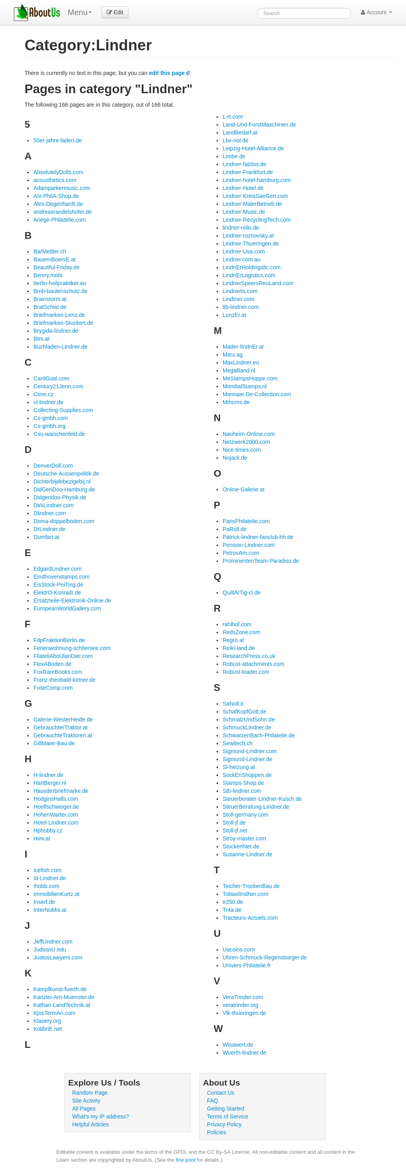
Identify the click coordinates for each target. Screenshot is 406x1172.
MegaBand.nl (238, 370)
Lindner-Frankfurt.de (247, 172)
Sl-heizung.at (238, 767)
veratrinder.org (240, 1005)
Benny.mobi (47, 275)
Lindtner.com (238, 299)
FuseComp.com (53, 688)
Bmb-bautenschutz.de (60, 291)
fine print (185, 1160)
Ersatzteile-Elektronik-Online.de (72, 600)
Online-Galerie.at (243, 489)
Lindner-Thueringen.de (250, 243)
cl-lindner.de (48, 402)
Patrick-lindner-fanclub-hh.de (257, 537)
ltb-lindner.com (240, 307)
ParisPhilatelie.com (246, 521)
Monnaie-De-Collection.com (256, 394)
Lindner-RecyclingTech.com (256, 220)
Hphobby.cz (47, 830)
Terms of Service (227, 1116)
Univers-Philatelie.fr (246, 965)
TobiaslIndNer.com (245, 894)
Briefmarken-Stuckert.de (63, 323)
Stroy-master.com (244, 838)
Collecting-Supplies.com (63, 410)
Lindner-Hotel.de (243, 188)
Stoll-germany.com (245, 814)
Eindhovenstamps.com (61, 577)
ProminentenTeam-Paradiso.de (260, 561)
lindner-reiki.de (240, 227)
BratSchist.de (49, 307)
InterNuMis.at (49, 910)
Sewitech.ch (237, 743)
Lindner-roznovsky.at (248, 235)
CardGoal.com (51, 378)
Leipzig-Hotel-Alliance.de (253, 148)
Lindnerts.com (239, 291)
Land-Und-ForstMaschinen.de (259, 124)
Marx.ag (232, 354)
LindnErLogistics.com (248, 275)
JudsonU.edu (49, 949)
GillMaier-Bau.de (54, 743)
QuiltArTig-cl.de (241, 592)
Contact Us (220, 1093)
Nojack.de (234, 458)
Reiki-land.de (238, 648)
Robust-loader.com (245, 672)
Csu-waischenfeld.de (59, 434)
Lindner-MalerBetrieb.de (252, 204)
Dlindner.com (49, 513)
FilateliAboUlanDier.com (62, 656)
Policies (216, 1132)
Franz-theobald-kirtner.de (64, 680)
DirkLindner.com (53, 505)
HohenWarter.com (55, 814)
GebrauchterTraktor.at (60, 727)
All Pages (84, 1108)
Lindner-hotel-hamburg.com (256, 180)
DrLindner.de (49, 529)
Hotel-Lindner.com (56, 822)
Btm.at (41, 339)
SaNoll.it (232, 703)
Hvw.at (41, 838)
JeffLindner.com (53, 941)
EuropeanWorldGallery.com (67, 608)
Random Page (90, 1093)
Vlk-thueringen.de (244, 1013)
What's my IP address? (100, 1116)
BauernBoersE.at (54, 259)
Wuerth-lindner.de (244, 1052)
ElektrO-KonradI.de (57, 592)
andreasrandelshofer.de (62, 212)
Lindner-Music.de (243, 212)
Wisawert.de (237, 1045)
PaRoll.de (234, 529)
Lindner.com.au (241, 259)
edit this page (167, 73)
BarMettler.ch (49, 251)
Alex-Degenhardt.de (58, 204)
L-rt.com (232, 116)
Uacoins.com (238, 949)
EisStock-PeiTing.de (58, 584)
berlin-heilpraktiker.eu (59, 283)
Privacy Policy (224, 1124)
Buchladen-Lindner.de (60, 346)
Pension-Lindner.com (248, 545)
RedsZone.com (241, 632)
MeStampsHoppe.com (250, 378)
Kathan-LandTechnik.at (61, 1005)
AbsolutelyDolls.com (58, 172)
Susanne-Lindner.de (247, 854)
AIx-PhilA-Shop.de (56, 196)
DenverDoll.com (53, 465)
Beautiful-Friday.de (56, 267)
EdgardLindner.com (57, 569)
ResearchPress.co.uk (248, 656)
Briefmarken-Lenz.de (59, 315)
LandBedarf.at (239, 132)
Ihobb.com (46, 886)
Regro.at (233, 640)
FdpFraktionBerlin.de (59, 640)
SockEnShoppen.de (247, 775)
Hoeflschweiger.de (56, 807)
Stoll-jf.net (234, 830)
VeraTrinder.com (242, 997)
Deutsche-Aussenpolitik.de (66, 473)
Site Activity (86, 1100)
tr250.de (232, 902)
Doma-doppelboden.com (63, 521)
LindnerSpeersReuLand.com (257, 283)
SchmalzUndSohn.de (248, 719)
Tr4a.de (231, 910)
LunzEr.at (234, 315)
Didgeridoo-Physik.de (59, 497)
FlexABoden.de (52, 664)
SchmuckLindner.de (246, 727)
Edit (115, 12)
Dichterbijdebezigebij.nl (61, 481)
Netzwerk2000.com (246, 442)
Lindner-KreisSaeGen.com (255, 196)
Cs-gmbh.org (49, 426)
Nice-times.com (241, 450)
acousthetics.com (54, 180)
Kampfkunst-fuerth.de (59, 989)
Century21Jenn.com (58, 386)
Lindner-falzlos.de (244, 164)
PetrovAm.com (240, 553)
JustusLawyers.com (57, 957)
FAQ (212, 1100)
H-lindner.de (48, 775)
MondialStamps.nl (244, 386)
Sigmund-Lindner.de (247, 759)
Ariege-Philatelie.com (59, 220)
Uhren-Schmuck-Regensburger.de (264, 957)
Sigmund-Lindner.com (249, 751)
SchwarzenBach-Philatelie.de (258, 735)
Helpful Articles (90, 1124)
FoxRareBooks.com (57, 672)
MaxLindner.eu (240, 362)
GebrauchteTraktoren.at (62, 735)
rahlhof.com (236, 624)
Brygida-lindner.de (55, 331)
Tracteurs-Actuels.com (250, 918)
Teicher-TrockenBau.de (251, 886)
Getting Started (225, 1108)
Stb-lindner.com (241, 791)
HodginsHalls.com (55, 799)
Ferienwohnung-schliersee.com (72, 648)
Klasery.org (47, 1021)
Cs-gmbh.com (50, 418)
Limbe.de (233, 156)
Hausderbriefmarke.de (60, 791)
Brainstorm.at (49, 299)
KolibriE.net (47, 1029)
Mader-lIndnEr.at (243, 346)
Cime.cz (43, 394)
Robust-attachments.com (253, 664)
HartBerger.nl (49, 783)
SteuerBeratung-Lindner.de (255, 807)
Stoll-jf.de (233, 822)
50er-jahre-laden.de (57, 140)
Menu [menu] (80, 12)
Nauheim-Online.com (248, 434)
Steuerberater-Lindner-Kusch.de (262, 799)
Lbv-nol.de (235, 140)
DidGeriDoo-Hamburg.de (64, 489)
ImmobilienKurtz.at (56, 894)
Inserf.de (44, 902)
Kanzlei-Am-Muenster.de (63, 997)
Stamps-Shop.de (243, 783)
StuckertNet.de (240, 846)
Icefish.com (47, 870)
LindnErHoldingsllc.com (251, 267)
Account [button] (376, 12)
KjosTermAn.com (54, 1013)
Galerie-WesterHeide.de (63, 719)
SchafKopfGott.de (244, 711)
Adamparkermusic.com (61, 188)
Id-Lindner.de (49, 878)
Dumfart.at (46, 537)
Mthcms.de (235, 402)
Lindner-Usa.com (243, 251)
